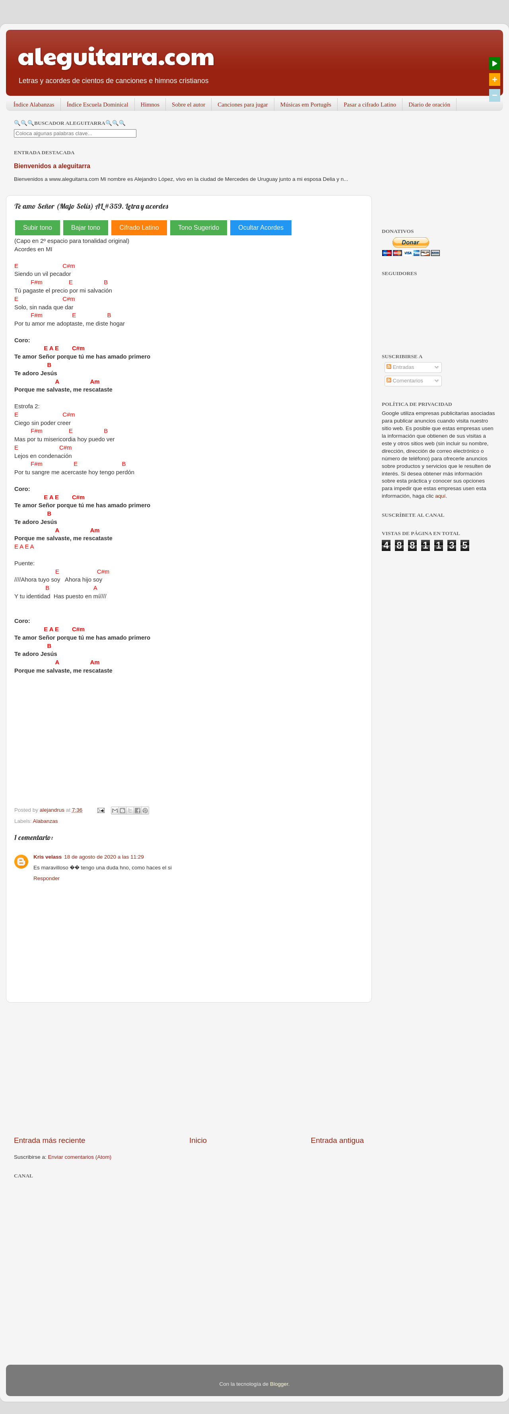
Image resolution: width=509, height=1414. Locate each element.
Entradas (400, 367)
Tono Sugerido (198, 227)
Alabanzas (45, 821)
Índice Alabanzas (34, 104)
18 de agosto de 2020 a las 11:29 (104, 857)
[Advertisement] (189, 1069)
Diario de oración (429, 104)
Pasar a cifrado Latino (370, 104)
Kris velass (47, 857)
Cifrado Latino (139, 227)
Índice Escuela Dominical (97, 104)
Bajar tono (85, 227)
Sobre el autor (188, 104)
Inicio (198, 1140)
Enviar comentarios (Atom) (80, 1157)
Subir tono (37, 227)
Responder (46, 878)
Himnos (150, 104)
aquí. (441, 496)
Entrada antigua (337, 1140)
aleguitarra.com (116, 55)
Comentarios (405, 381)
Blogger (279, 1384)
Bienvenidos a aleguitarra (52, 166)
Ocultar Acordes (261, 227)
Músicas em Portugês (305, 104)
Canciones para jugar (243, 104)
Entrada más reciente (49, 1140)
